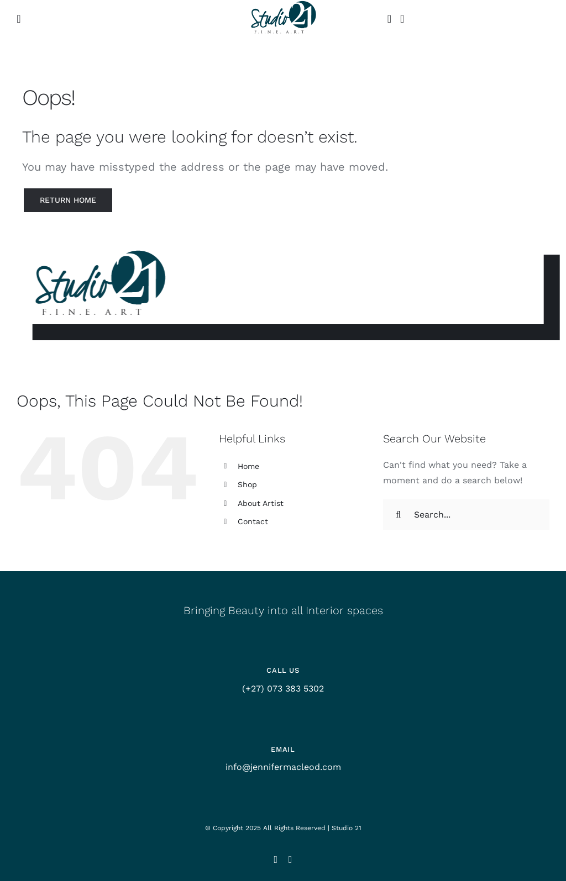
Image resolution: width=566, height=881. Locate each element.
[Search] (398, 514)
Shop (247, 484)
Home (248, 466)
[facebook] (290, 859)
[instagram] (275, 859)
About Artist (261, 503)
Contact (253, 521)
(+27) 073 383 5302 (283, 688)
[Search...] (466, 514)
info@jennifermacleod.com (283, 767)
